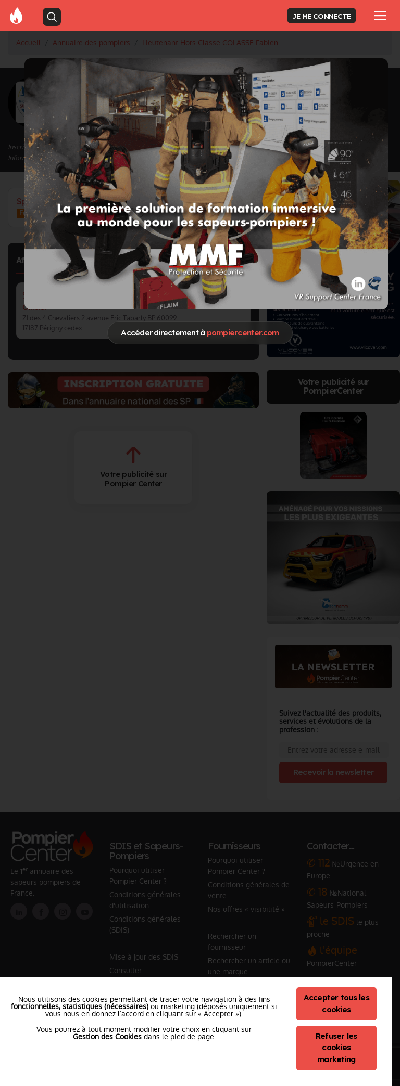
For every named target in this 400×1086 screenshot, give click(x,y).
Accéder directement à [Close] (200, 333)
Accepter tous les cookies (336, 1003)
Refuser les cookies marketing (336, 1048)
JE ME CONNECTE (321, 15)
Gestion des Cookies (107, 1036)
